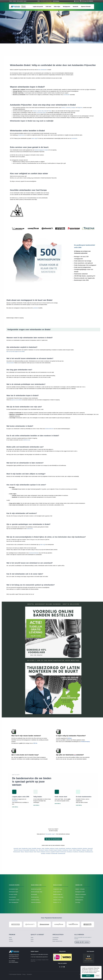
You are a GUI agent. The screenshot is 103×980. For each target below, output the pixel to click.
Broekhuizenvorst (89, 851)
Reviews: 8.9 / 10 (57, 902)
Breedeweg (74, 848)
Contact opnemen (57, 891)
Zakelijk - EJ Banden (80, 889)
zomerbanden (67, 94)
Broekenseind (63, 851)
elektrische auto (26, 440)
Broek (35, 851)
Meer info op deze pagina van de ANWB (15, 351)
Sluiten (97, 975)
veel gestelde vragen (50, 834)
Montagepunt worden (80, 891)
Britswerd (27, 851)
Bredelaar (47, 848)
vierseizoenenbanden (33, 552)
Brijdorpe (84, 850)
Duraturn (35, 110)
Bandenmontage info (57, 894)
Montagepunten (66, 6)
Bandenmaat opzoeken (36, 889)
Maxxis (32, 941)
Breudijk (51, 850)
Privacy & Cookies (79, 897)
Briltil (91, 850)
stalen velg (42, 544)
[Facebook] (62, 967)
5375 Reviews (56, 1)
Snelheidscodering (35, 899)
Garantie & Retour (57, 899)
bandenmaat (21, 135)
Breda (43, 848)
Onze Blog (77, 902)
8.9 (88, 956)
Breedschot (79, 848)
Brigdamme (78, 850)
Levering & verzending (58, 897)
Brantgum (39, 848)
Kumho (32, 939)
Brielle (74, 850)
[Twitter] (59, 967)
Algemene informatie (86, 6)
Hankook (10, 939)
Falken (32, 937)
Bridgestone (79, 107)
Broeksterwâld (54, 853)
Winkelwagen (86, 1)
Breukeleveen (66, 850)
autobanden (35, 307)
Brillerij (88, 850)
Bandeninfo (75, 6)
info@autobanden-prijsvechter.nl (42, 956)
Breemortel (90, 848)
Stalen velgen (57, 6)
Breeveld (16, 850)
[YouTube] (64, 967)
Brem (37, 850)
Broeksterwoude (61, 853)
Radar (45, 110)
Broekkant (43, 853)
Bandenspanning (35, 897)
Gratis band (48, 6)
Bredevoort (52, 848)
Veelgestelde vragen (57, 889)
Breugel (55, 850)
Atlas (42, 110)
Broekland (48, 853)
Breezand (20, 850)
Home (10, 1)
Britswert (31, 851)
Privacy (23, 974)
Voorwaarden (29, 974)
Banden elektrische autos (57, 941)
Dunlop (10, 937)
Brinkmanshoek (16, 851)
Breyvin (70, 850)
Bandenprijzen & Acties (14, 899)
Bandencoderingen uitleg (36, 891)
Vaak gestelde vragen (21, 1)
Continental (68, 107)
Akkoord (88, 975)
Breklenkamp (32, 850)
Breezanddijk (26, 850)
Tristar (49, 110)
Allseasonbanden (10, 362)
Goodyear (73, 107)
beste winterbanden (42, 69)
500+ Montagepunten (13, 902)
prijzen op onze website (16, 399)
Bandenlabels (34, 894)
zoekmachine (30, 528)
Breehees (85, 848)
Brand (20, 848)
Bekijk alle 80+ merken (82, 942)
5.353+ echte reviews (88, 960)
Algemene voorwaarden (80, 894)
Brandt (29, 848)
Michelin (63, 107)
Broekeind (57, 851)
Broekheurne (70, 851)
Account (76, 1)
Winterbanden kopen (13, 891)
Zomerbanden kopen (13, 889)
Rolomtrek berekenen (36, 902)
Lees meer (14, 806)
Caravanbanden (12, 897)
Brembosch (41, 850)
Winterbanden (55, 939)
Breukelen (59, 850)
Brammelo (16, 848)
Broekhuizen (82, 851)
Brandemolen (25, 848)
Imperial (39, 110)
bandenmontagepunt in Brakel (41, 150)
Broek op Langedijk (50, 851)
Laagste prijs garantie (38, 6)
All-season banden (13, 894)
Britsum (22, 851)
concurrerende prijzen (41, 112)
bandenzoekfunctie (49, 428)
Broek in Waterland (41, 851)
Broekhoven (76, 851)
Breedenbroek (62, 848)
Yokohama (11, 941)
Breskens (47, 850)
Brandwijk (34, 848)
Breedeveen (68, 848)
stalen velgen (34, 138)
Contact (14, 1)
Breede (56, 848)
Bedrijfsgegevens (79, 899)
